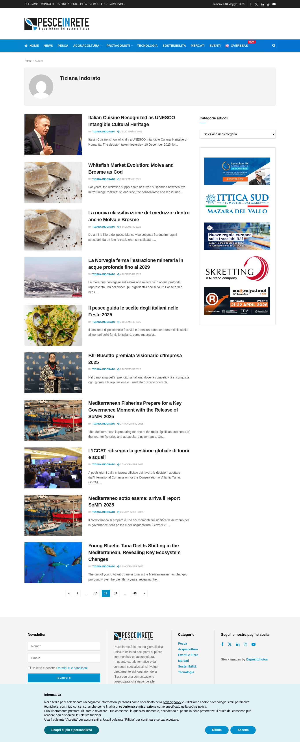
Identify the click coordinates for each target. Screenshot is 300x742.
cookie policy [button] (197, 706)
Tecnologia (147, 45)
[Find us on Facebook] (222, 644)
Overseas (237, 45)
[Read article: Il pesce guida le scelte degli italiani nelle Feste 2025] (53, 325)
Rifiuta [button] (217, 730)
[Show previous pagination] (68, 593)
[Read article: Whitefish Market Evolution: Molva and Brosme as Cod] (53, 182)
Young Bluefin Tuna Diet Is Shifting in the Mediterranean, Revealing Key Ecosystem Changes (134, 552)
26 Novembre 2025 (130, 512)
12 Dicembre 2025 (129, 131)
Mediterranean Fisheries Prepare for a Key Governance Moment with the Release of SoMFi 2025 (134, 409)
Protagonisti (118, 45)
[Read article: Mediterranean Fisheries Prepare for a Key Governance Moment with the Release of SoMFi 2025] (53, 420)
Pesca (63, 45)
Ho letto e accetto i (57, 668)
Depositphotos (257, 659)
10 (95, 593)
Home (31, 45)
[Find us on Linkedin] (237, 644)
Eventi (215, 45)
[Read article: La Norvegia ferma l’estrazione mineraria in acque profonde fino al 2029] (53, 277)
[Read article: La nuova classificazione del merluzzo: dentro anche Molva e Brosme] (53, 230)
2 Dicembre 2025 (129, 369)
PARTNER (62, 4)
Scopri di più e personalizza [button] (71, 730)
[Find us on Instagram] (245, 644)
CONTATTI (47, 4)
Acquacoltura (86, 45)
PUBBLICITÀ (79, 4)
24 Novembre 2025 (130, 566)
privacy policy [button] (172, 702)
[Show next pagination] (144, 593)
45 (135, 593)
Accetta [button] (243, 730)
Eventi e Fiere (188, 655)
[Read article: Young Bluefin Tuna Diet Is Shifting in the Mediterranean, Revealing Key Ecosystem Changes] (53, 562)
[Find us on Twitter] (230, 644)
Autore (39, 60)
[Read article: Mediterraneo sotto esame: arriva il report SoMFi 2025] (53, 515)
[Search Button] (274, 45)
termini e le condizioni (73, 668)
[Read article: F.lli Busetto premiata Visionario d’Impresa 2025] (53, 372)
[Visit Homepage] (57, 23)
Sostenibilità (174, 45)
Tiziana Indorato (103, 131)
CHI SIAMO (31, 4)
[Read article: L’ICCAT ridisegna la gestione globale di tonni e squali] (53, 467)
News (48, 45)
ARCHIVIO (116, 4)
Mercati (198, 45)
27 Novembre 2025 (130, 423)
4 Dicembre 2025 (129, 274)
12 (115, 593)
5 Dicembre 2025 (129, 179)
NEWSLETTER (98, 4)
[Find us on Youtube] (254, 644)
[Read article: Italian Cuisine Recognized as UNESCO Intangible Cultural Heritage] (53, 134)
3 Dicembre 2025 (129, 322)
